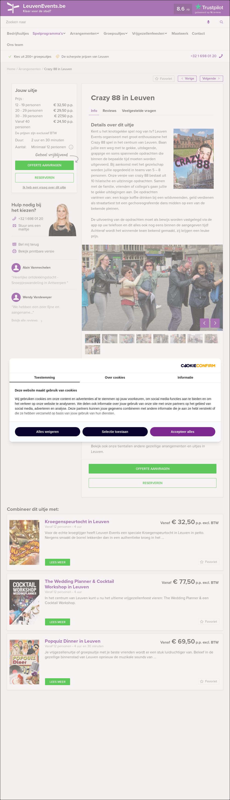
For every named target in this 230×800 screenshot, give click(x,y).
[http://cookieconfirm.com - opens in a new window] (198, 365)
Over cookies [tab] (115, 377)
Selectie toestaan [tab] (115, 432)
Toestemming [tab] (44, 377)
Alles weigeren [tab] (47, 432)
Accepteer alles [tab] (182, 432)
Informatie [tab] (185, 377)
